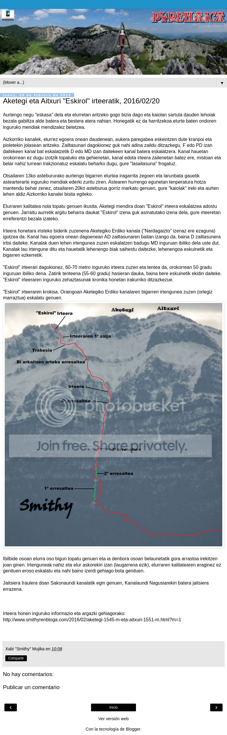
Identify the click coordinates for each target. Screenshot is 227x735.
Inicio (113, 707)
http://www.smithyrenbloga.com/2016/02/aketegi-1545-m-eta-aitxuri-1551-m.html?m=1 (92, 619)
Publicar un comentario (31, 687)
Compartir (16, 658)
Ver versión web (113, 718)
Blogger (133, 729)
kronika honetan (109, 279)
